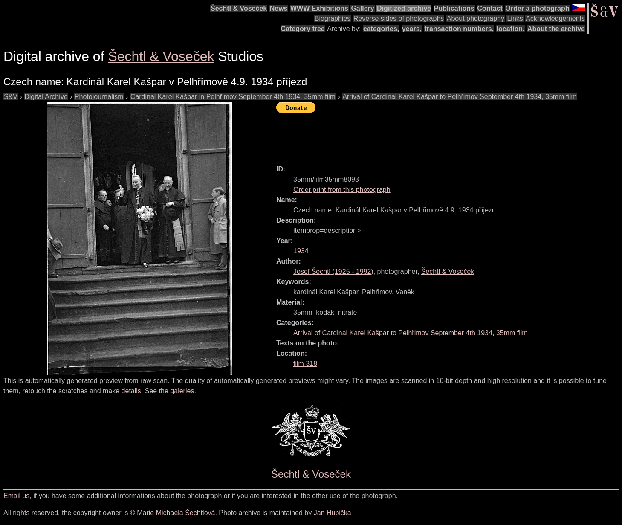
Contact (490, 8)
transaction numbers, (459, 28)
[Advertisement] (431, 135)
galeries (182, 390)
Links (515, 18)
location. (511, 28)
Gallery (362, 8)
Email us (16, 495)
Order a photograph (537, 8)
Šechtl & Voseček (239, 8)
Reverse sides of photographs (398, 18)
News (279, 8)
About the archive (556, 28)
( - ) (333, 271)
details (131, 390)
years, (412, 28)
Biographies (333, 18)
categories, (381, 28)
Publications (454, 8)
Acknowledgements (555, 18)
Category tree (303, 28)
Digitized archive (404, 8)
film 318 (305, 363)
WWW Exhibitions (319, 8)
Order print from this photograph (342, 189)
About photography (475, 18)
